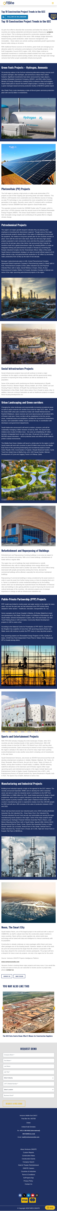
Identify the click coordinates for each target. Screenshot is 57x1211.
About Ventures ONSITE (28, 1149)
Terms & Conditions (28, 1174)
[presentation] (2, 1011)
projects (50, 32)
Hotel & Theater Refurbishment (28, 1165)
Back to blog (19, 976)
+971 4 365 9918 (25, 1130)
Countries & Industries (28, 1171)
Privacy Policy (28, 1181)
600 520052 (26, 1134)
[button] (52, 3)
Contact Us (6, 976)
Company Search (28, 1162)
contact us (10, 970)
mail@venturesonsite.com (30, 1137)
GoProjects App (28, 1178)
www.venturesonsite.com (10, 962)
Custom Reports (28, 1152)
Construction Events (28, 1159)
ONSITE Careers (28, 1168)
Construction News (28, 1155)
